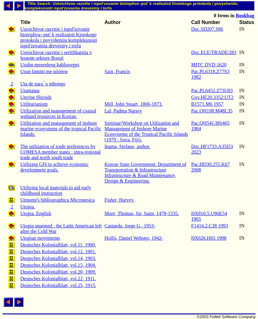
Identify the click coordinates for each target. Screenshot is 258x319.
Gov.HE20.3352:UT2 (212, 97)
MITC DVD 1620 (209, 64)
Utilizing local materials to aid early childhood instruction (55, 190)
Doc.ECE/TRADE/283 (213, 52)
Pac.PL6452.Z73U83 (212, 90)
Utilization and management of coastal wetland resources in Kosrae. (58, 113)
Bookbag (245, 15)
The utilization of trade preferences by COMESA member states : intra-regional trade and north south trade (60, 152)
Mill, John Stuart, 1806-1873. (134, 104)
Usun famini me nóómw (44, 71)
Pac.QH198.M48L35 (211, 110)
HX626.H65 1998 (209, 238)
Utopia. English (35, 213)
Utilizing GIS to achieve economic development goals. (54, 167)
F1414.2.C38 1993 (209, 225)
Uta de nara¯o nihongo (42, 83)
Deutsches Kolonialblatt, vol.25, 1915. (58, 285)
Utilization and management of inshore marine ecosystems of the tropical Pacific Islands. (60, 128)
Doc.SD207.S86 (207, 29)
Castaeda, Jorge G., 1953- (130, 225)
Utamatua (29, 90)
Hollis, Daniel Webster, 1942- (134, 238)
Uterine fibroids (36, 97)
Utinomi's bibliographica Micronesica (57, 200)
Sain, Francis (117, 71)
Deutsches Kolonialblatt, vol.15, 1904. (58, 265)
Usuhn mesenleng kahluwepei (49, 64)
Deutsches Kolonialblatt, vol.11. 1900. (58, 244)
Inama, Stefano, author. (127, 146)
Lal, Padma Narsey (123, 110)
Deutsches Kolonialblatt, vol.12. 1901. (58, 251)
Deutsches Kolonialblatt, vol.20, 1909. (58, 271)
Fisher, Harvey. (119, 200)
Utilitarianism (34, 104)
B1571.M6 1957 (207, 104)
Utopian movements (40, 238)
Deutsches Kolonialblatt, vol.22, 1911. (58, 278)
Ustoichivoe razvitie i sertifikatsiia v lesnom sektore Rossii (56, 55)
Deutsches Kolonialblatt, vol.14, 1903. (58, 258)
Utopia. (27, 206)
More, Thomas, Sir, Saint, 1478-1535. (142, 213)
